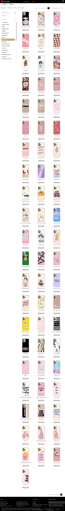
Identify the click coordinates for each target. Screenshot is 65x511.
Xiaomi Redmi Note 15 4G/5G (22, 503)
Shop (33, 1)
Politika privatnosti (37, 506)
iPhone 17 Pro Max (4, 503)
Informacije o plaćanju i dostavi (40, 504)
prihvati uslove (48, 509)
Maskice (11, 4)
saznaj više (57, 509)
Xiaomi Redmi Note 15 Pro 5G (22, 504)
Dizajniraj (26, 1)
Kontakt (34, 503)
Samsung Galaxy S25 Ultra (6, 506)
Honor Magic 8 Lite (20, 506)
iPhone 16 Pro (3, 504)
